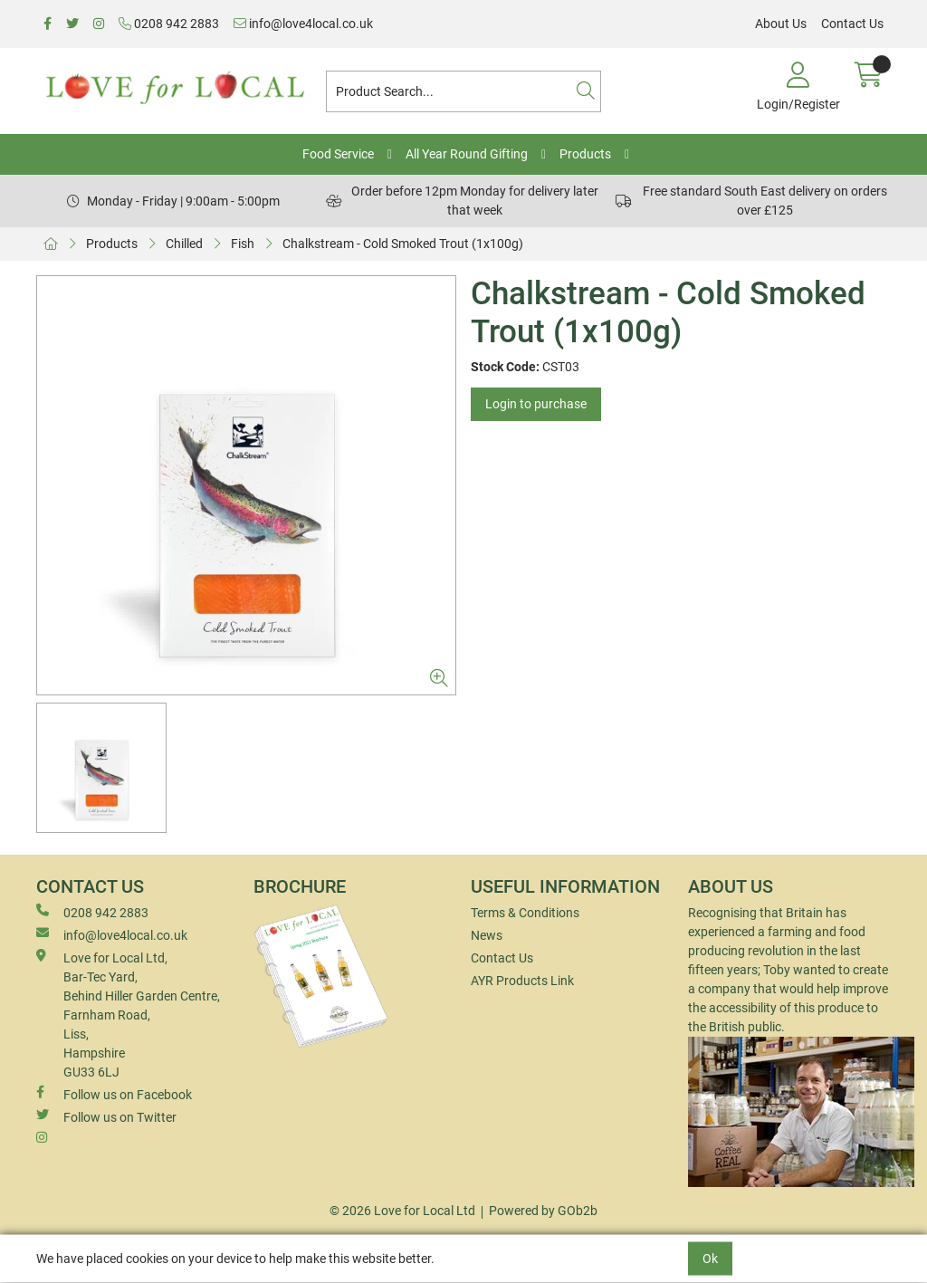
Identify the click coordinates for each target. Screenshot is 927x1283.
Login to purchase (536, 404)
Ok (710, 1258)
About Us (781, 23)
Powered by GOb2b (543, 1210)
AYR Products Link (522, 980)
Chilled (184, 243)
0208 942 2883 (169, 23)
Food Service (338, 154)
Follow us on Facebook (114, 1094)
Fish (242, 243)
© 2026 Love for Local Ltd (402, 1210)
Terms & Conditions (525, 912)
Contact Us (852, 23)
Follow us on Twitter (106, 1116)
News (486, 935)
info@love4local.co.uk (303, 23)
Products (585, 154)
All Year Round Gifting (467, 154)
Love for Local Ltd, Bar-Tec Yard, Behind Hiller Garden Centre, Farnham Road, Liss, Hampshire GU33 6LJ (128, 1014)
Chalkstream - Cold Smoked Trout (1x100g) (402, 243)
